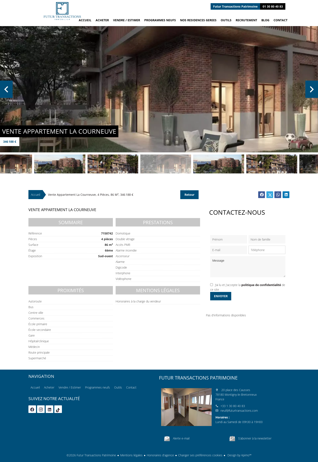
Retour (189, 195)
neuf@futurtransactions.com (239, 411)
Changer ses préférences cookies (200, 455)
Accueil (62, 11)
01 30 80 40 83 (273, 6)
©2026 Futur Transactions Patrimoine (91, 455)
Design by (239, 455)
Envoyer (221, 296)
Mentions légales (131, 455)
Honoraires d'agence (160, 455)
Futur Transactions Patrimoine (198, 377)
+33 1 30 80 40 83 (232, 406)
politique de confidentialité (261, 285)
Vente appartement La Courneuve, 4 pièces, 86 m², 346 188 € (90, 195)
